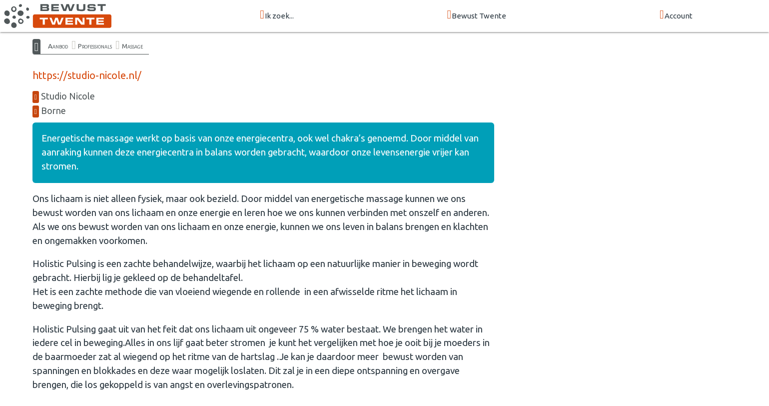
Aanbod (58, 46)
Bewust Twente (477, 15)
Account (676, 15)
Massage (132, 46)
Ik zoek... (277, 15)
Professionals (95, 46)
